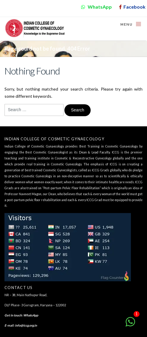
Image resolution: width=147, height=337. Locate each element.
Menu (131, 23)
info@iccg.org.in (26, 325)
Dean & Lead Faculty (94, 152)
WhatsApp (30, 315)
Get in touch (13, 315)
